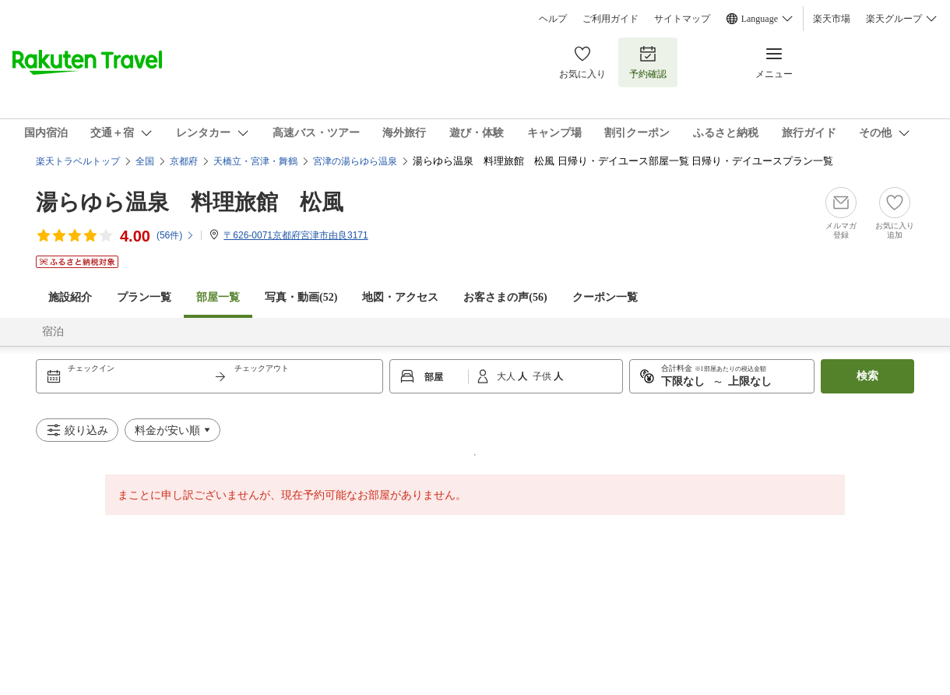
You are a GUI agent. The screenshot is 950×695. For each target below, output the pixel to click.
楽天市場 (831, 18)
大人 (507, 376)
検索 (867, 376)
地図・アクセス (400, 297)
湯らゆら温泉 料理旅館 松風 (189, 202)
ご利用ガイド (610, 18)
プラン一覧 (144, 297)
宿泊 (53, 331)
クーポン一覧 (605, 297)
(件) (176, 235)
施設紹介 (70, 297)
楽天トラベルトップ (78, 161)
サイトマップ (682, 18)
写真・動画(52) (301, 297)
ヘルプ (553, 18)
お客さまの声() (505, 297)
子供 (543, 376)
